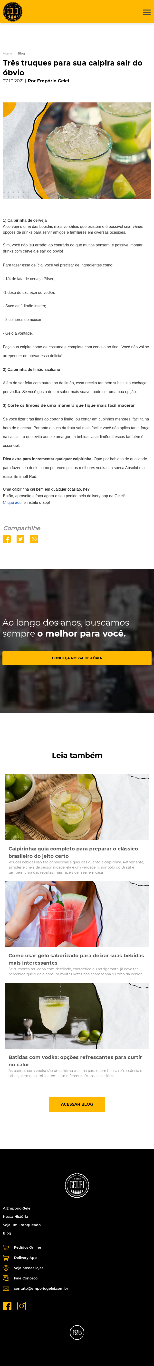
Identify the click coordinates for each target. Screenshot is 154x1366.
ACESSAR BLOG (77, 1104)
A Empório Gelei (17, 1208)
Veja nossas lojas (23, 1268)
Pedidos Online (22, 1248)
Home (7, 53)
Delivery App (20, 1258)
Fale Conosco (20, 1278)
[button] (145, 11)
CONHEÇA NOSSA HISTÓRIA (77, 658)
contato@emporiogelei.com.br (35, 1289)
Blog (7, 1233)
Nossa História (15, 1216)
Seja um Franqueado (22, 1225)
